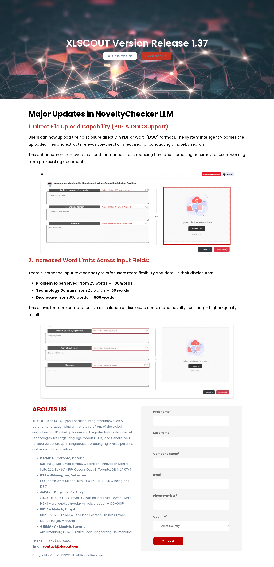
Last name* (162, 433)
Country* (160, 517)
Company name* (166, 454)
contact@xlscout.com (61, 546)
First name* (162, 412)
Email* (158, 475)
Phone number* (165, 496)
